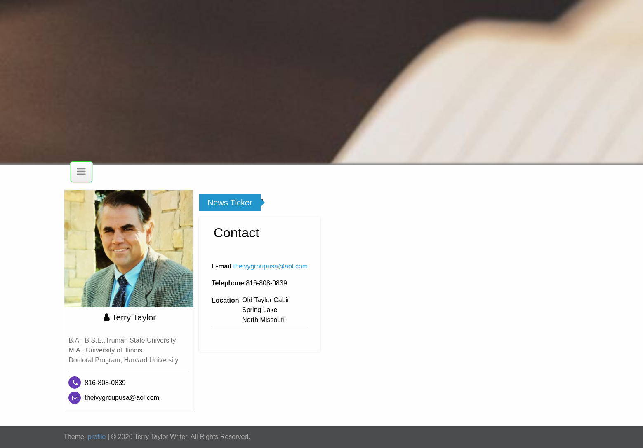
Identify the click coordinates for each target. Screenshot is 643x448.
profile (97, 436)
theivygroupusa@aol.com (270, 266)
